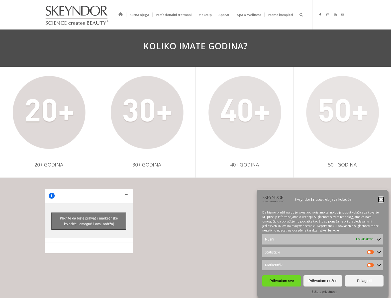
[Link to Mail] (342, 14)
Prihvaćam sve (281, 280)
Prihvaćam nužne (322, 280)
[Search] (301, 15)
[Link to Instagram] (327, 14)
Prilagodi (364, 280)
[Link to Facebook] (320, 14)
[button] (381, 199)
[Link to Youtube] (335, 14)
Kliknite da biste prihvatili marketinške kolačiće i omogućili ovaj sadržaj (89, 221)
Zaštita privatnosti (324, 292)
